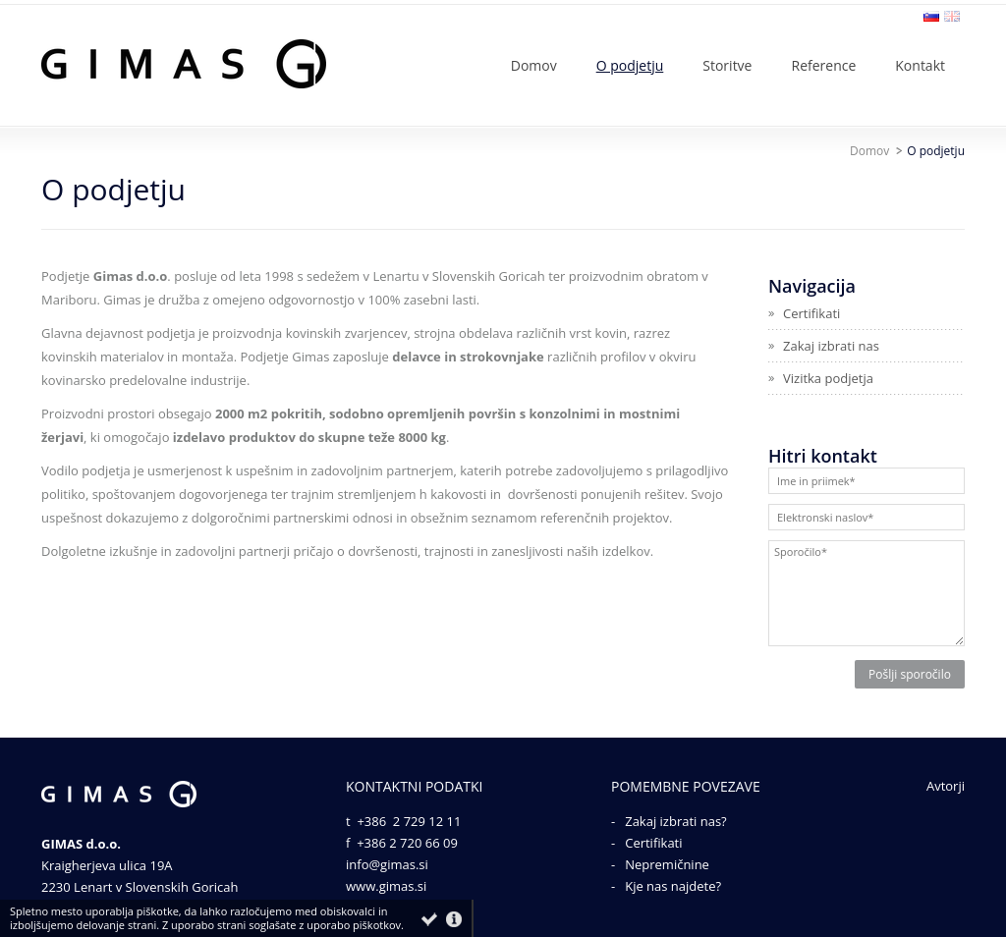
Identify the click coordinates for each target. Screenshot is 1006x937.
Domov (869, 150)
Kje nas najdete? (673, 886)
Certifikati (653, 843)
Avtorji (945, 786)
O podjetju (936, 150)
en (952, 16)
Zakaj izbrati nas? (676, 821)
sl (931, 16)
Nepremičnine (667, 864)
